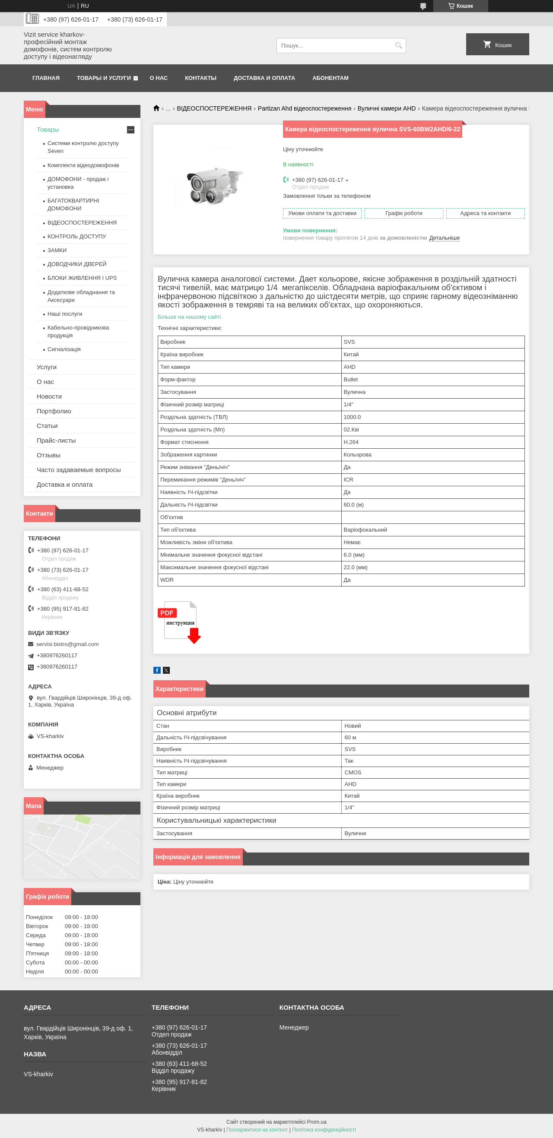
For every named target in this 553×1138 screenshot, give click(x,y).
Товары (48, 129)
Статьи (47, 425)
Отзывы (48, 455)
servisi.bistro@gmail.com (67, 644)
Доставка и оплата (264, 78)
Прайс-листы (56, 440)
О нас (159, 78)
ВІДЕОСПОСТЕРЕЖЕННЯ (214, 108)
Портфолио (54, 411)
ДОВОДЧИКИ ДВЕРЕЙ (77, 264)
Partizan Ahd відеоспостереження (305, 108)
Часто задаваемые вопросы (79, 469)
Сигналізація (64, 349)
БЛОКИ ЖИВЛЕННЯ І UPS (82, 278)
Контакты (200, 78)
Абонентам (330, 78)
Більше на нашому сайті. (190, 317)
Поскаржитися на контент (257, 1130)
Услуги (47, 367)
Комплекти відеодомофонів (83, 165)
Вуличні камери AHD (387, 108)
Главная (46, 78)
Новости (49, 396)
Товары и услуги (104, 78)
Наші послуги (65, 314)
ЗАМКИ (57, 250)
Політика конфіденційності (324, 1130)
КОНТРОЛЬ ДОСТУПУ (77, 236)
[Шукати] (398, 45)
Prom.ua (317, 1122)
